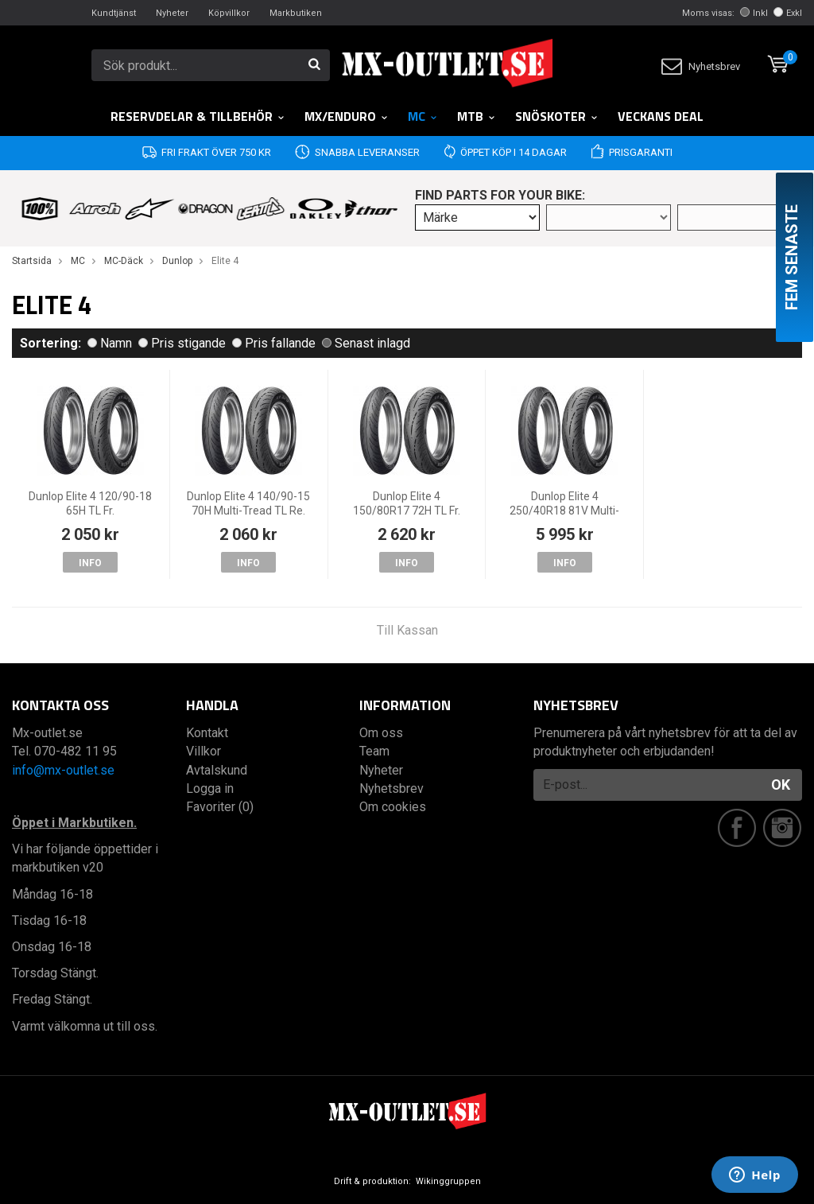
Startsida (32, 260)
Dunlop (177, 260)
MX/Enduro (346, 116)
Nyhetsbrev (700, 66)
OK (780, 784)
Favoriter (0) (220, 806)
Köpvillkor (229, 13)
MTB (476, 116)
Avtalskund (216, 770)
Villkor (203, 751)
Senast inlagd (366, 343)
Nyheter (172, 13)
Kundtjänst (113, 13)
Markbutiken (295, 13)
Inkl (754, 13)
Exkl (787, 13)
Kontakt (207, 732)
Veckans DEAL (661, 116)
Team (374, 751)
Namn (109, 343)
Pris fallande (274, 343)
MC (423, 116)
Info (90, 563)
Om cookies (392, 806)
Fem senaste (791, 257)
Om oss (381, 732)
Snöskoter (557, 116)
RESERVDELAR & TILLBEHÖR (197, 116)
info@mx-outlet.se (63, 770)
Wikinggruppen (448, 1181)
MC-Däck (123, 260)
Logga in (210, 788)
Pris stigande (182, 343)
